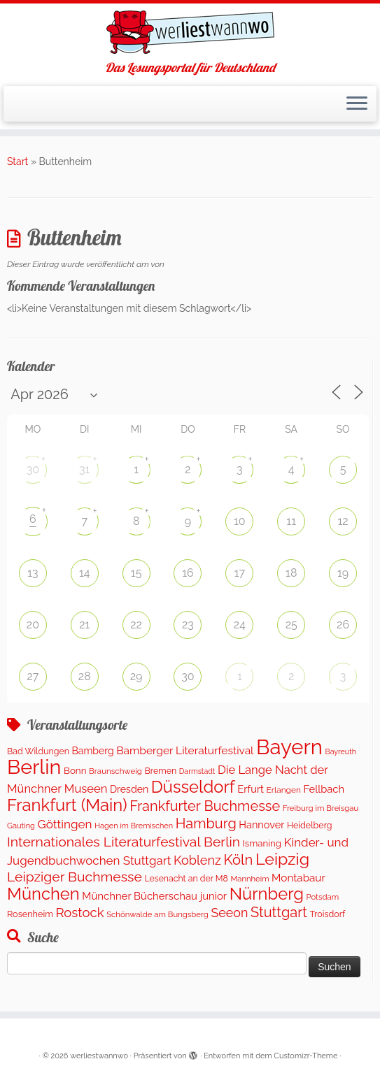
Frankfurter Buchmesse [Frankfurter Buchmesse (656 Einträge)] (204, 806)
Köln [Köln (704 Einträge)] (238, 859)
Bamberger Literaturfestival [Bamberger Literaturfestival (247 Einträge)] (184, 750)
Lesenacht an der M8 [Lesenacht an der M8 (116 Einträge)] (185, 878)
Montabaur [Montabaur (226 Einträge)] (298, 878)
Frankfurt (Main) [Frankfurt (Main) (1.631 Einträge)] (67, 805)
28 (84, 676)
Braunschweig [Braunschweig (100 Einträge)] (115, 771)
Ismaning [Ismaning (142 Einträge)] (262, 843)
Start (17, 161)
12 (342, 521)
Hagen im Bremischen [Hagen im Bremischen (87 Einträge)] (133, 825)
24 (240, 624)
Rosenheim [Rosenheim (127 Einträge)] (30, 914)
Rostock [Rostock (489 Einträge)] (79, 912)
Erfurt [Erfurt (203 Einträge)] (250, 789)
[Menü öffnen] (356, 104)
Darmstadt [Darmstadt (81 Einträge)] (197, 771)
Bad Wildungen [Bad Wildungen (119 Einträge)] (38, 751)
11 (291, 521)
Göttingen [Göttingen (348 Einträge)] (65, 824)
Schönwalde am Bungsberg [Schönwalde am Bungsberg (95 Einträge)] (157, 914)
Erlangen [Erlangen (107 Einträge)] (284, 790)
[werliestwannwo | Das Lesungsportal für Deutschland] (190, 32)
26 (343, 624)
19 (343, 572)
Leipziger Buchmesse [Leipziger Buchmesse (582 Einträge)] (74, 877)
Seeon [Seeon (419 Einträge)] (229, 912)
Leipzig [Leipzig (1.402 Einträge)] (282, 858)
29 (136, 676)
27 (32, 676)
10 (240, 521)
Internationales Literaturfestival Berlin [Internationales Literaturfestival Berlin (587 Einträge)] (123, 842)
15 (136, 572)
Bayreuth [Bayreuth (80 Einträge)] (340, 751)
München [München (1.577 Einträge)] (43, 894)
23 (188, 624)
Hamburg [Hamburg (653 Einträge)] (206, 823)
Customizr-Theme (305, 1055)
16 (188, 572)
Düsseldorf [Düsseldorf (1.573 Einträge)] (193, 787)
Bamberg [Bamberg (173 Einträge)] (93, 750)
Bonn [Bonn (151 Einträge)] (75, 770)
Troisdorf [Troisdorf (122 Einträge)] (328, 914)
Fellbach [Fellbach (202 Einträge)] (323, 789)
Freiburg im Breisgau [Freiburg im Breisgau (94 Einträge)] (321, 808)
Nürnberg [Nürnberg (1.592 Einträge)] (267, 894)
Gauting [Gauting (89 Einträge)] (21, 825)
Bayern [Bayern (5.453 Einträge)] (289, 747)
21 (84, 624)
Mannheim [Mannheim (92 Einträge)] (249, 879)
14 (84, 572)
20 (33, 624)
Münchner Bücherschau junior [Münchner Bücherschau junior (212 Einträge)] (154, 896)
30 (33, 469)
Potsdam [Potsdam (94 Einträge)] (322, 897)
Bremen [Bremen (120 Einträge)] (161, 770)
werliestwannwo (99, 1055)
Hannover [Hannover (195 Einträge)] (261, 824)
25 (291, 624)
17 (239, 572)
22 (136, 624)
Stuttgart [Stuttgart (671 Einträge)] (279, 912)
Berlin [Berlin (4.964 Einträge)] (34, 767)
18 (291, 572)
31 (84, 469)
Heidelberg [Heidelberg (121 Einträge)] (309, 825)
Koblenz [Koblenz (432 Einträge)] (197, 860)
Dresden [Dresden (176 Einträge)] (129, 789)
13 (32, 572)
